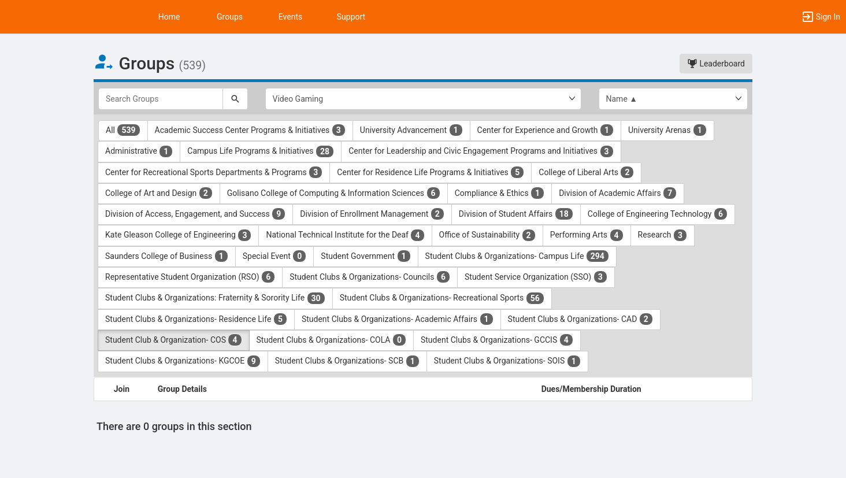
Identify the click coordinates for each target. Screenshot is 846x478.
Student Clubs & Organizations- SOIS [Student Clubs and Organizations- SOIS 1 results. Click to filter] (507, 361)
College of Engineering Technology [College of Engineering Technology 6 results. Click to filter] (658, 213)
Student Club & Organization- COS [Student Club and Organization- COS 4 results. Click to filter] (173, 340)
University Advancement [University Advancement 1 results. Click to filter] (411, 130)
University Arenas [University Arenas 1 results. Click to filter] (667, 130)
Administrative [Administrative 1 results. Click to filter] (139, 151)
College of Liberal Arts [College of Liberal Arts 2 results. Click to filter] (586, 172)
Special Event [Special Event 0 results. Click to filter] (275, 256)
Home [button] (169, 16)
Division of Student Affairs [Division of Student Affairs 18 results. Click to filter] (516, 213)
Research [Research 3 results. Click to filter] (663, 235)
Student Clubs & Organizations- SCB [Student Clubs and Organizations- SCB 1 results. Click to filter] (347, 361)
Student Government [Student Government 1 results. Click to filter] (365, 256)
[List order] (673, 99)
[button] (820, 17)
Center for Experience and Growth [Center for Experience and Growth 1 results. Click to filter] (545, 130)
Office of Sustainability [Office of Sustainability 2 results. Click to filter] (487, 235)
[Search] (235, 99)
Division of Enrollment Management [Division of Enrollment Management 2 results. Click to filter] (372, 213)
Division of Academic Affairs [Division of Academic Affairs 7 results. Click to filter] (618, 193)
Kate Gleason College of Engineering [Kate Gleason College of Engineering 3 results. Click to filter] (178, 235)
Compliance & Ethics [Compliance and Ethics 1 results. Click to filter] (500, 193)
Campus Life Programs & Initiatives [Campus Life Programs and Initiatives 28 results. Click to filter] (260, 151)
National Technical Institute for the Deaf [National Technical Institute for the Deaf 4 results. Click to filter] (345, 235)
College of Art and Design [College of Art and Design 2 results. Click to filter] (159, 193)
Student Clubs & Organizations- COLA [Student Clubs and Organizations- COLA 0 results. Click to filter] (331, 340)
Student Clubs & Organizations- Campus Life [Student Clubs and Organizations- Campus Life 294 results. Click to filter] (517, 256)
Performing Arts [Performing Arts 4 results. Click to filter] (587, 235)
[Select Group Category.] (423, 99)
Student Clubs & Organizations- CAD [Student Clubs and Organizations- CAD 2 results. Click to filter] (580, 319)
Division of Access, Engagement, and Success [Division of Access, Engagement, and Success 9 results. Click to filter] (195, 213)
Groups (230, 16)
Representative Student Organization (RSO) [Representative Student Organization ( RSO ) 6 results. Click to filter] (190, 277)
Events (290, 16)
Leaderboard (716, 63)
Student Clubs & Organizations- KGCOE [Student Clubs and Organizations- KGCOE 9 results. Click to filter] (183, 361)
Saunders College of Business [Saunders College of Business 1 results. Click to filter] (166, 256)
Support (351, 16)
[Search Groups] (160, 99)
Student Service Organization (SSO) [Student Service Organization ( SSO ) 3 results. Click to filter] (536, 277)
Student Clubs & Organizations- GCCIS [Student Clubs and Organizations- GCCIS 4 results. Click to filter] (497, 340)
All (123, 130)
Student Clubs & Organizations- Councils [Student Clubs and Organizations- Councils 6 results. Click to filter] (370, 277)
